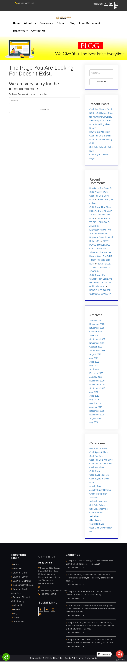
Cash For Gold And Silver (101, 460)
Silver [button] (61, 23)
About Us (30, 23)
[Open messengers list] (120, 654)
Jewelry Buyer (96, 486)
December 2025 (97, 324)
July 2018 (94, 422)
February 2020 (96, 373)
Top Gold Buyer (96, 524)
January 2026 (95, 320)
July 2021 (94, 358)
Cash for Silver (19, 576)
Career (15, 617)
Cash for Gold (19, 572)
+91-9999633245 (24, 3)
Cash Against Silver (98, 452)
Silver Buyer (95, 520)
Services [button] (46, 23)
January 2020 (95, 377)
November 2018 (97, 414)
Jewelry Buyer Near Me (100, 490)
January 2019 (95, 407)
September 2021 (97, 350)
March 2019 (95, 403)
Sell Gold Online (97, 505)
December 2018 (97, 411)
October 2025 (95, 331)
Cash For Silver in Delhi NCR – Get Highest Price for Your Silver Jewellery (101, 113)
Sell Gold (93, 497)
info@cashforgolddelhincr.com (52, 590)
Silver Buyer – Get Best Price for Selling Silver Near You (100, 124)
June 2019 (94, 396)
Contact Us (38, 30)
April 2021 (94, 369)
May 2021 (94, 365)
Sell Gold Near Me (98, 501)
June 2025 (94, 335)
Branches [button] (20, 30)
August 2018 (95, 418)
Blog (72, 23)
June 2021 (94, 362)
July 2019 (94, 392)
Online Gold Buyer (98, 494)
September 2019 (97, 388)
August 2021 (95, 354)
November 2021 (97, 343)
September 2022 (97, 339)
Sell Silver (94, 516)
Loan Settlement (89, 23)
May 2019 (94, 399)
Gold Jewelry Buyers (22, 585)
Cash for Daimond (21, 581)
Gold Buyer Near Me (99, 475)
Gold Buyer (94, 471)
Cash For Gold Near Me (100, 463)
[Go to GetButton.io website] (120, 660)
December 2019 (97, 381)
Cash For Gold (96, 456)
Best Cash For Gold (98, 448)
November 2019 (97, 384)
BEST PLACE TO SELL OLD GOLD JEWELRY (100, 222)
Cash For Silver (96, 467)
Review (15, 609)
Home (16, 23)
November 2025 (97, 328)
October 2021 (95, 347)
